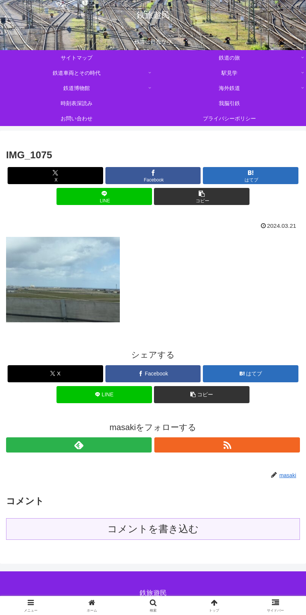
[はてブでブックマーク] (250, 175)
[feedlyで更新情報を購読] (79, 445)
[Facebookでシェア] (153, 175)
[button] (202, 196)
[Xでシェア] (55, 175)
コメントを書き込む (153, 529)
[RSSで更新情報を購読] (227, 445)
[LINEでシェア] (104, 196)
